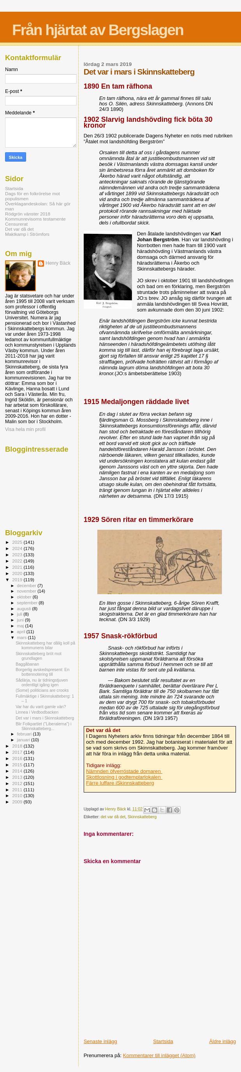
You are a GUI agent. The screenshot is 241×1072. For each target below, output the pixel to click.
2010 (17, 795)
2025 (17, 542)
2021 (17, 567)
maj (21, 625)
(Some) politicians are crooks (42, 690)
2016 (17, 758)
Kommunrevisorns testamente (35, 218)
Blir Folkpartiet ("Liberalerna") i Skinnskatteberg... (43, 726)
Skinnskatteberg (142, 817)
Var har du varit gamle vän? (41, 706)
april (21, 631)
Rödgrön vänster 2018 (27, 213)
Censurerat (16, 223)
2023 (17, 554)
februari (25, 734)
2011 (17, 789)
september (28, 602)
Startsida (163, 1041)
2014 (17, 770)
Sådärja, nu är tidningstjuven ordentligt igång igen (42, 682)
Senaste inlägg (100, 1041)
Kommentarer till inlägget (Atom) (159, 1055)
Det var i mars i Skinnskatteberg (45, 718)
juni (21, 620)
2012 (17, 783)
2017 (17, 752)
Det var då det (19, 228)
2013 (17, 777)
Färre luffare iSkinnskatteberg (120, 783)
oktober (25, 597)
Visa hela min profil (25, 429)
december (27, 585)
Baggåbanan (27, 664)
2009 (17, 801)
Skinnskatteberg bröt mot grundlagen (39, 656)
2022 (17, 560)
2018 (17, 745)
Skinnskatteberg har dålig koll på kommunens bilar (45, 645)
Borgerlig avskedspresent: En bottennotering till (42, 672)
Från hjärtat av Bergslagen (97, 29)
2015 (17, 764)
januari (24, 739)
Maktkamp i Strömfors (27, 234)
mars (22, 637)
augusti (24, 608)
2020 (17, 573)
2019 (17, 579)
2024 (17, 548)
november (27, 591)
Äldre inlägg (222, 1041)
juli (20, 614)
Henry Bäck (58, 263)
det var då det (113, 817)
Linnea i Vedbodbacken (37, 712)
